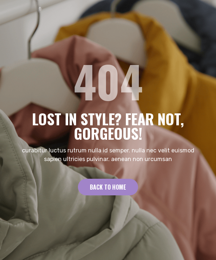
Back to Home (108, 187)
